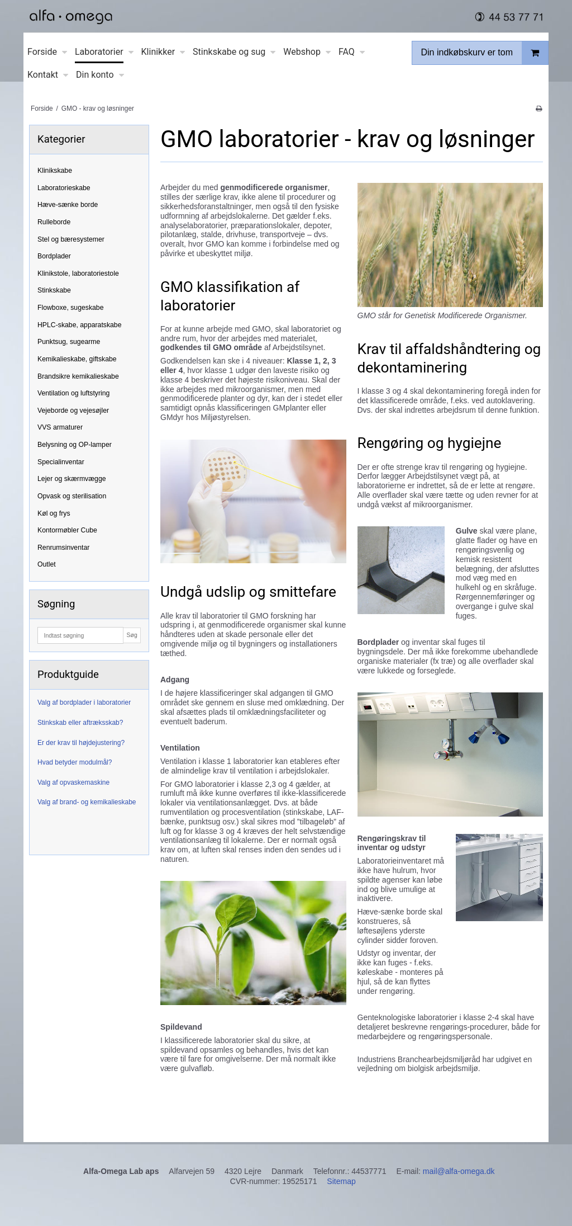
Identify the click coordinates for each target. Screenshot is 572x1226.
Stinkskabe (54, 290)
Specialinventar (60, 462)
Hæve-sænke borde (67, 205)
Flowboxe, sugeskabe (70, 308)
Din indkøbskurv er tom (485, 52)
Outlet (46, 564)
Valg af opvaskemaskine (73, 782)
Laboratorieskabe (63, 188)
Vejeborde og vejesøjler (73, 410)
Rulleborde (53, 222)
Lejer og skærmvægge (71, 479)
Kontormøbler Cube (67, 530)
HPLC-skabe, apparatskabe (79, 325)
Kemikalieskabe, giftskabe (77, 359)
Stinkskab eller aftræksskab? (80, 723)
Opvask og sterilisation (71, 496)
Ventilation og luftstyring (73, 393)
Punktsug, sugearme (68, 342)
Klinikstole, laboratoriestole (78, 273)
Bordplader (54, 256)
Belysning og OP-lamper (74, 445)
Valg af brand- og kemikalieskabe (86, 802)
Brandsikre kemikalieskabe (78, 376)
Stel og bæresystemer (70, 239)
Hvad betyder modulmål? (74, 762)
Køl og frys (53, 513)
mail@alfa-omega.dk (459, 1171)
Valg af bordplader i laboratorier (84, 702)
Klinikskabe (54, 171)
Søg (131, 634)
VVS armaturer (60, 427)
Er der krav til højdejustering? (81, 743)
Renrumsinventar (63, 547)
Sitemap (341, 1181)
